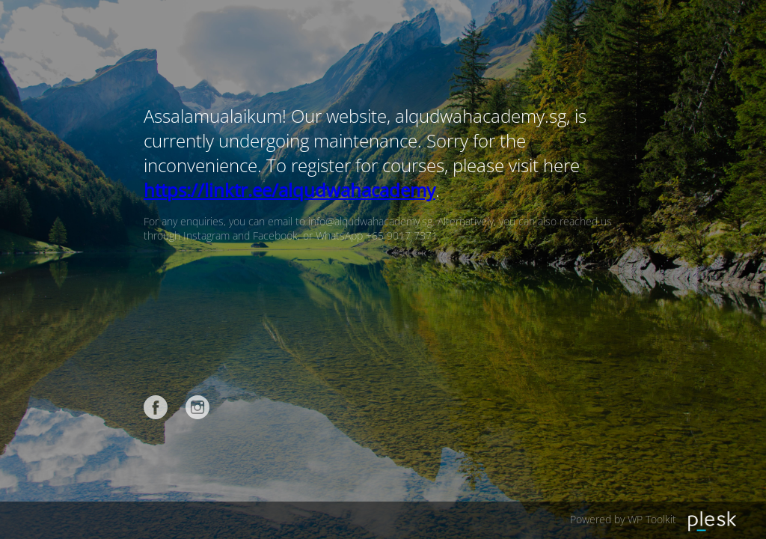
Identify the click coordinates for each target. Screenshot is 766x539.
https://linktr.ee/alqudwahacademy (289, 189)
